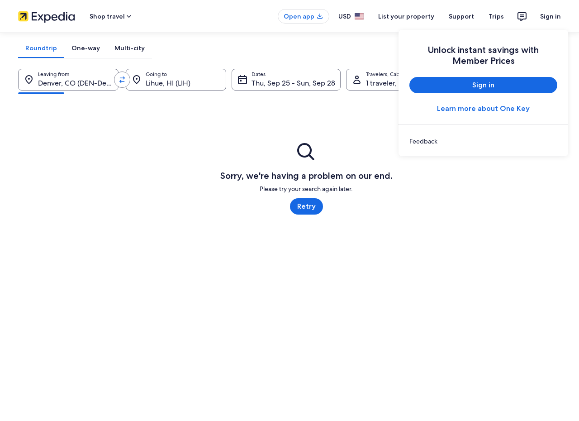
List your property (406, 16)
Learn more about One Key (483, 108)
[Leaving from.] (68, 80)
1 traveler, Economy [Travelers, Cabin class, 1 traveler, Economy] (397, 83)
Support (461, 16)
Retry (306, 206)
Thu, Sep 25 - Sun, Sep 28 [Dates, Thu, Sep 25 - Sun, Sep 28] (293, 83)
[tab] (41, 48)
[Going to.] (176, 80)
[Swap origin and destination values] (122, 80)
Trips (496, 16)
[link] (483, 141)
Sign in (550, 16)
